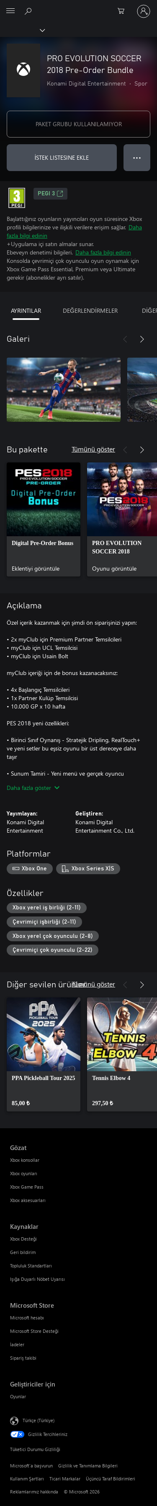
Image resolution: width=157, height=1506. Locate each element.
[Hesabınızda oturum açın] (144, 11)
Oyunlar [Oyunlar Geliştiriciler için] (18, 1396)
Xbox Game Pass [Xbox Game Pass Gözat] (27, 1186)
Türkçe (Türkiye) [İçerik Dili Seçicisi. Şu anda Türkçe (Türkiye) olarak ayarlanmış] (38, 1420)
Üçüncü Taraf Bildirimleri (110, 1478)
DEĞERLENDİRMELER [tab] (90, 310)
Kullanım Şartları (27, 1478)
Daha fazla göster (33, 788)
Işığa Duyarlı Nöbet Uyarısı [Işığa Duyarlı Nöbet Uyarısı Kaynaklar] (37, 1279)
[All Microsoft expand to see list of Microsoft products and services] (10, 11)
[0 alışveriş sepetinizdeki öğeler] (123, 11)
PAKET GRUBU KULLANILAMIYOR (79, 124)
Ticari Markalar (64, 1478)
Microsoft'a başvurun (31, 1465)
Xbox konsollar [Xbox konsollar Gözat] (24, 1160)
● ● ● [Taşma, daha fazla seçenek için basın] (137, 157)
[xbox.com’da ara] (29, 11)
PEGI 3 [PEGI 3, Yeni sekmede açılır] (50, 193)
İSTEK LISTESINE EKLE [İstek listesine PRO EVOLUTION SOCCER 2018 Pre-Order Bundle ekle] (62, 157)
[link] (43, 519)
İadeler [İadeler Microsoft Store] (17, 1344)
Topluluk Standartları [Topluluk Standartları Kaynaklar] (31, 1265)
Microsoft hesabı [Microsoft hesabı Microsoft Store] (27, 1317)
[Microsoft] (78, 6)
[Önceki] (125, 339)
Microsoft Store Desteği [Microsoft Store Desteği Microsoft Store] (34, 1331)
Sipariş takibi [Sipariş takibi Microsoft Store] (23, 1358)
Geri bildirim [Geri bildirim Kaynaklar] (23, 1252)
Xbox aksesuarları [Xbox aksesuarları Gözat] (28, 1200)
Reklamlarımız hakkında (34, 1491)
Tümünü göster (93, 448)
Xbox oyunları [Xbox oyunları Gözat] (23, 1173)
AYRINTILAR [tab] (26, 310)
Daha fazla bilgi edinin (103, 252)
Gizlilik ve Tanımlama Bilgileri (88, 1465)
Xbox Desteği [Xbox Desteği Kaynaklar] (23, 1238)
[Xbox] (22, 30)
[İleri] (142, 339)
